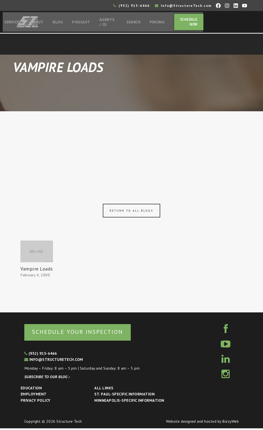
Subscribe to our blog (47, 378)
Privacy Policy (36, 401)
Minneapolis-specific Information (129, 401)
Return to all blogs (131, 212)
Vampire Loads (36, 270)
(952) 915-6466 (131, 5)
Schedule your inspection (81, 333)
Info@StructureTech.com (183, 5)
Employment (34, 395)
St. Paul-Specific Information (124, 395)
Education (31, 389)
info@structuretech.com (53, 360)
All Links (103, 389)
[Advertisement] (131, 149)
